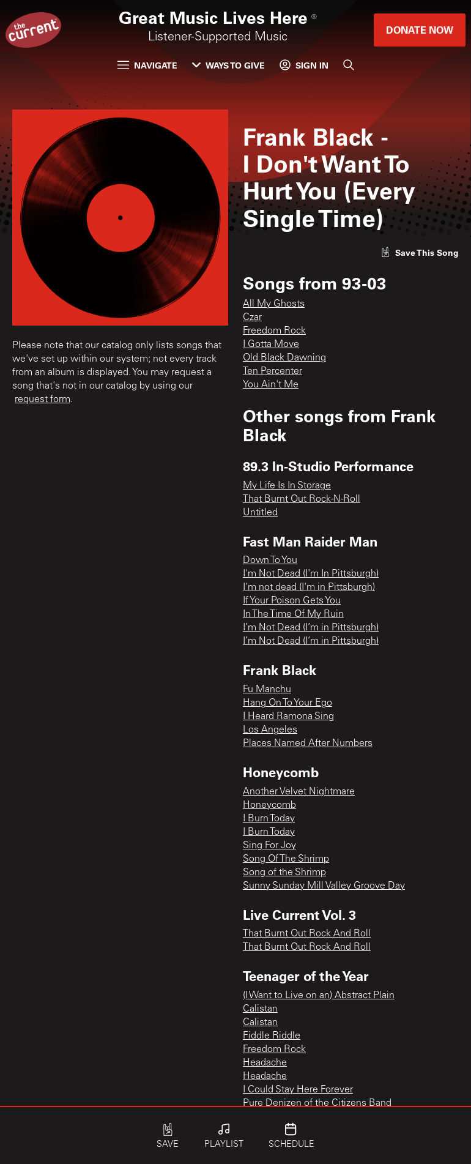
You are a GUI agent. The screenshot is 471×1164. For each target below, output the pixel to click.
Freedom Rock (274, 331)
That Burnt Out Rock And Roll (307, 934)
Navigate (147, 65)
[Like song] (419, 252)
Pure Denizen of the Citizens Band (317, 1103)
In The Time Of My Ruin (293, 614)
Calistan (260, 1009)
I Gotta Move (271, 344)
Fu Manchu (267, 690)
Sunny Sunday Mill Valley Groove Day (324, 886)
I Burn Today (269, 819)
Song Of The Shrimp (286, 859)
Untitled (260, 513)
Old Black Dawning (284, 358)
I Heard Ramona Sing (288, 717)
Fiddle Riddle (271, 1036)
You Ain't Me (271, 385)
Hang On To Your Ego (287, 703)
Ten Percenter (272, 371)
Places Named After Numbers (308, 743)
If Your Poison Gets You (292, 601)
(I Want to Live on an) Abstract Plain (319, 996)
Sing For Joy (269, 846)
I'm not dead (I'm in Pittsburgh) (309, 587)
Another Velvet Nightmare (299, 792)
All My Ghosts (274, 304)
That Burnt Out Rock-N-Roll (301, 499)
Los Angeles (270, 730)
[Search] (348, 65)
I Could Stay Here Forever (298, 1090)
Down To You (270, 560)
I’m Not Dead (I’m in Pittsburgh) (311, 628)
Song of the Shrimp (284, 873)
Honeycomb (269, 805)
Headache (265, 1063)
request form (42, 400)
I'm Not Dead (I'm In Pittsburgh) (311, 574)
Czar (252, 318)
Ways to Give (228, 65)
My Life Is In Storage (287, 486)
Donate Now (419, 29)
